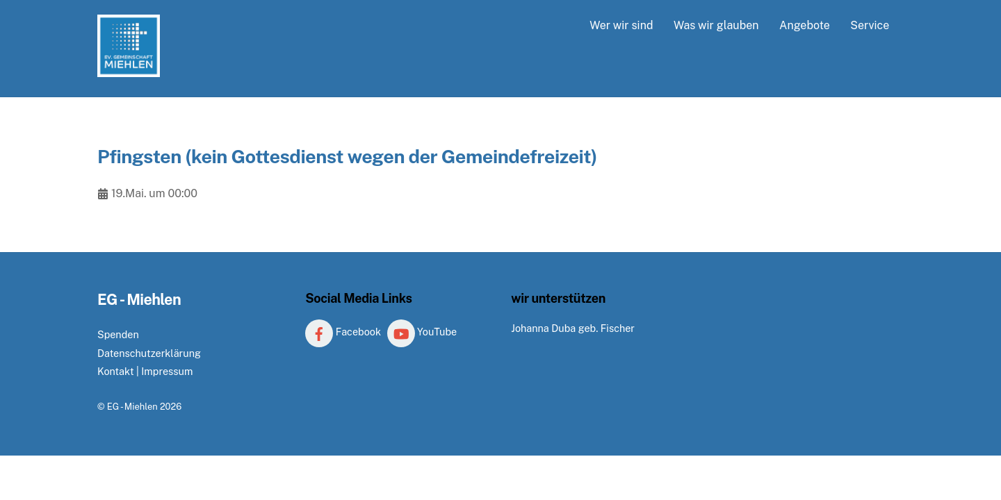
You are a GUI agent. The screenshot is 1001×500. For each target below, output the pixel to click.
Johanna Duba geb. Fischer (573, 328)
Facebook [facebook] (343, 332)
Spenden (118, 334)
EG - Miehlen (132, 406)
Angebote (804, 25)
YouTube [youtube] (422, 332)
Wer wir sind (621, 25)
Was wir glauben (716, 25)
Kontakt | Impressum (145, 371)
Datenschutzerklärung (149, 353)
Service (869, 25)
